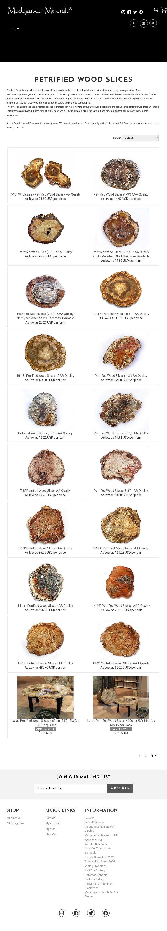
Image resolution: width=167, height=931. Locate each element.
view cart (51, 834)
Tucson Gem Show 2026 (100, 861)
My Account (153, 37)
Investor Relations (96, 844)
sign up (51, 829)
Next (154, 755)
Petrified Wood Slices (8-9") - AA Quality (121, 490)
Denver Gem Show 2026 (99, 857)
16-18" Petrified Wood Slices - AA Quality (45, 663)
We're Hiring (133, 37)
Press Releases (94, 822)
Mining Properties (95, 866)
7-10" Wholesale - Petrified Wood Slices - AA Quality (45, 194)
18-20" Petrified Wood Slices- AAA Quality (121, 663)
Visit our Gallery (94, 879)
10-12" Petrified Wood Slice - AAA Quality (121, 314)
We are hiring (93, 839)
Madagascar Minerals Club (101, 835)
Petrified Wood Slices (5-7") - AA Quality (121, 433)
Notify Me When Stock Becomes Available (121, 256)
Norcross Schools (96, 875)
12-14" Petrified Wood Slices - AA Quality (121, 548)
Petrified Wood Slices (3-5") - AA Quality (45, 433)
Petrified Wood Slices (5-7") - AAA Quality (121, 252)
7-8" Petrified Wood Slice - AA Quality (45, 490)
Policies (89, 817)
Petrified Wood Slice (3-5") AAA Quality (45, 252)
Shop (14, 29)
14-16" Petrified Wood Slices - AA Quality (45, 605)
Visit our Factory (95, 870)
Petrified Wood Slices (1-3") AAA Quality (121, 194)
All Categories (15, 823)
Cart (163, 9)
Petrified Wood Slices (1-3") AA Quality (121, 375)
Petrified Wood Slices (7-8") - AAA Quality (45, 314)
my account (53, 823)
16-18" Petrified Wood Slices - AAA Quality (45, 375)
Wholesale (13, 817)
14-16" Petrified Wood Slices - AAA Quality (121, 605)
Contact (143, 29)
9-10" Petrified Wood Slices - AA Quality (45, 548)
